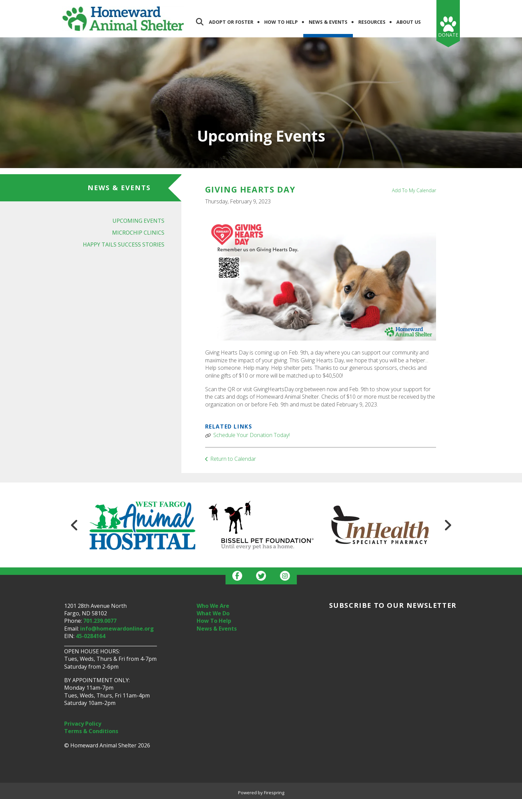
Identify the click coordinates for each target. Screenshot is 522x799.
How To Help (281, 22)
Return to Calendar (233, 458)
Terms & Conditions (91, 731)
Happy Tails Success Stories (123, 244)
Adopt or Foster (231, 22)
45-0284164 (90, 636)
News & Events (328, 22)
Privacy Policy (82, 723)
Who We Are (213, 606)
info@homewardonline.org (117, 628)
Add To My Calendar (414, 190)
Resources (371, 22)
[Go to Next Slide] (448, 525)
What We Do (213, 613)
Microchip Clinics (138, 232)
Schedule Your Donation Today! (251, 435)
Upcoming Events (138, 220)
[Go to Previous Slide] (75, 525)
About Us (408, 22)
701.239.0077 (99, 620)
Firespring (274, 792)
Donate (448, 35)
